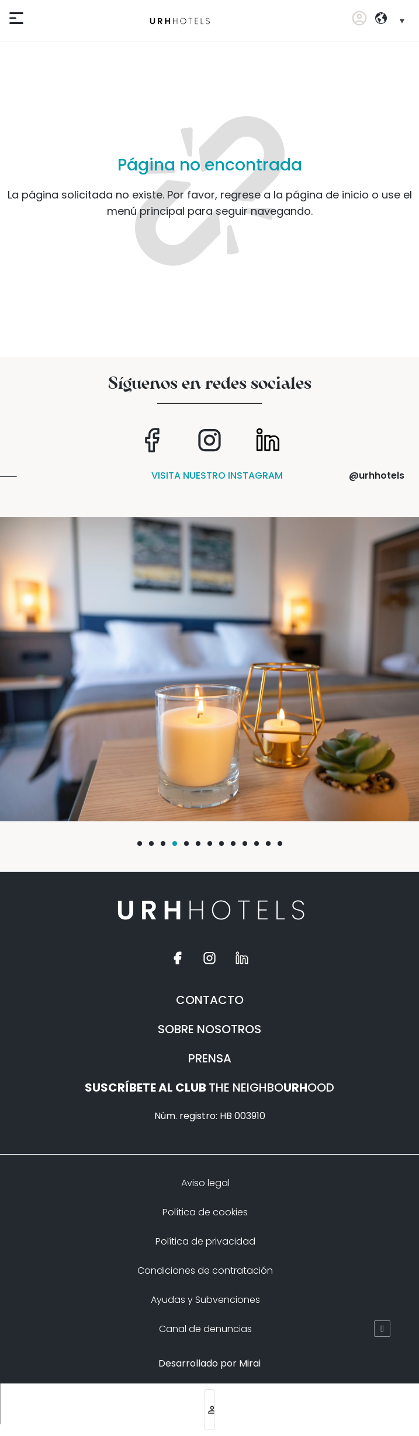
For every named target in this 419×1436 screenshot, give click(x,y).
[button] (139, 843)
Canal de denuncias (205, 1329)
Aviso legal (205, 1183)
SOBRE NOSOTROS (209, 1029)
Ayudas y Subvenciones (205, 1299)
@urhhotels (376, 475)
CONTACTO (210, 1000)
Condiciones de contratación (205, 1270)
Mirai (250, 1363)
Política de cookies (205, 1212)
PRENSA (209, 1058)
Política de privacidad (205, 1241)
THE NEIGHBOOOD (209, 1087)
